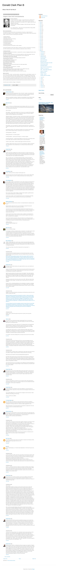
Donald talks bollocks (43, 65)
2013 (41, 40)
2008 (41, 47)
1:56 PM (7, 224)
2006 (41, 50)
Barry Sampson (8, 240)
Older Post (34, 558)
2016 (41, 36)
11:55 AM (7, 198)
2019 (41, 32)
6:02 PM (7, 315)
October (42, 54)
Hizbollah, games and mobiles (45, 75)
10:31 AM (7, 481)
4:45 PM (7, 248)
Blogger (33, 569)
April (41, 82)
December (42, 51)
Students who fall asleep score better (46, 62)
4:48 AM (7, 99)
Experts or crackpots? (43, 71)
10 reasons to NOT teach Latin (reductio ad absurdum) (42, 118)
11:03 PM (7, 261)
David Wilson (8, 171)
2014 (41, 39)
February (42, 85)
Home (20, 558)
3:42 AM (7, 472)
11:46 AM (7, 397)
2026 (41, 22)
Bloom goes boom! (43, 61)
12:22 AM (7, 287)
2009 (41, 46)
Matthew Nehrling (9, 201)
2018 (41, 33)
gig (6, 446)
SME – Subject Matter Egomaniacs (46, 69)
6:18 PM (7, 515)
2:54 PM (7, 237)
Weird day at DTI (43, 72)
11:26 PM (7, 435)
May (41, 81)
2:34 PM (7, 450)
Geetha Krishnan (9, 91)
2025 (41, 23)
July (41, 78)
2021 (41, 29)
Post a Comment (7, 556)
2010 (41, 44)
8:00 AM (7, 408)
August (42, 77)
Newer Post (5, 558)
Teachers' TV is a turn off (44, 68)
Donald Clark (8, 149)
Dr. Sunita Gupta (9, 400)
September (42, 55)
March (42, 84)
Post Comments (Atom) (11, 560)
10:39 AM (7, 443)
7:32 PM (7, 527)
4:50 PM (7, 554)
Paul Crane (8, 438)
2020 (41, 30)
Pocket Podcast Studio (44, 64)
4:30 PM (7, 540)
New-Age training (43, 57)
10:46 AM (7, 177)
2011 (41, 43)
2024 (41, 25)
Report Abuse (41, 90)
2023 (41, 26)
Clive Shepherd (8, 180)
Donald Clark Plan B (13, 5)
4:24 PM (7, 417)
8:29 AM (7, 168)
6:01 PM (7, 308)
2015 (41, 37)
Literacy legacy (42, 58)
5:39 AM (7, 462)
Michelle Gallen (8, 411)
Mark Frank (8, 102)
